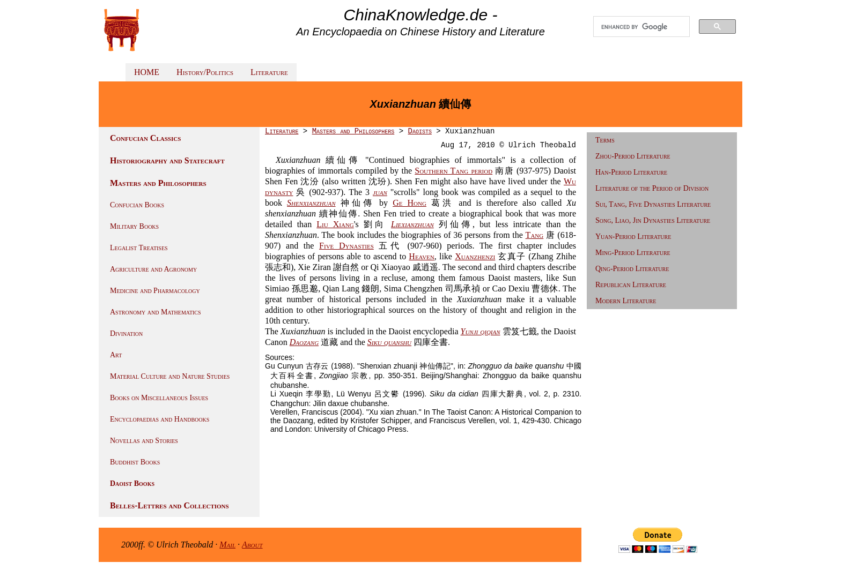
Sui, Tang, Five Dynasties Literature (653, 204)
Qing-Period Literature (632, 269)
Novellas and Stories (144, 441)
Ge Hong (409, 202)
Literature (269, 72)
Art (116, 355)
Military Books (134, 226)
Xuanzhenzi (475, 256)
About (252, 544)
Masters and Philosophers (158, 183)
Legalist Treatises (139, 248)
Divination (126, 333)
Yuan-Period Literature (633, 236)
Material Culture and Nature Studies (170, 376)
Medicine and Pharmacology (155, 291)
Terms (605, 140)
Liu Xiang (334, 224)
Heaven (421, 256)
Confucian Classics (145, 137)
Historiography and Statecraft (167, 160)
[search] (641, 27)
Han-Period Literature (631, 172)
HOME (146, 72)
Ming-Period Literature (632, 253)
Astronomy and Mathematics (155, 312)
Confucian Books (137, 205)
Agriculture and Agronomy (153, 269)
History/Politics (204, 72)
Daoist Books (132, 483)
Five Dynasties (346, 245)
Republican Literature (630, 285)
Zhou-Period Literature (632, 156)
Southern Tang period (453, 170)
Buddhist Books (135, 462)
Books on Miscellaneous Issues (159, 398)
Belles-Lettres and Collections (169, 505)
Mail (227, 544)
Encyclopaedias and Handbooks (159, 419)
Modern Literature (625, 301)
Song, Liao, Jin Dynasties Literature (652, 220)
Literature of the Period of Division (652, 188)
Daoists (419, 131)
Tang (535, 234)
